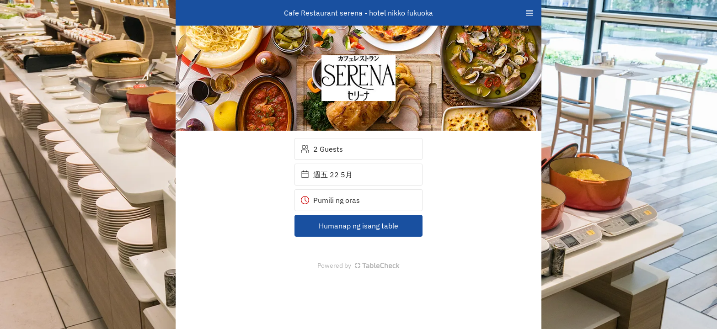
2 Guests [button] (321, 149)
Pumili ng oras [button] (330, 200)
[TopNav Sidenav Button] (529, 13)
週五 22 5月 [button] (326, 174)
